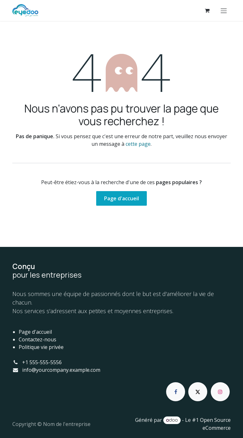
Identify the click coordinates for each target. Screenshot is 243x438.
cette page (138, 143)
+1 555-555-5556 (42, 362)
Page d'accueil (121, 198)
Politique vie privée (41, 347)
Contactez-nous (37, 339)
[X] (197, 391)
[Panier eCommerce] (207, 10)
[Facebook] (175, 391)
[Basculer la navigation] (224, 10)
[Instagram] (220, 391)
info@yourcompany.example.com (61, 369)
